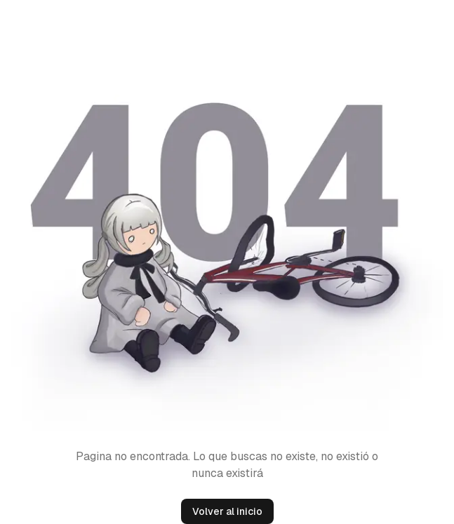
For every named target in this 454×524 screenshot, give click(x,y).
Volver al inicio (227, 511)
